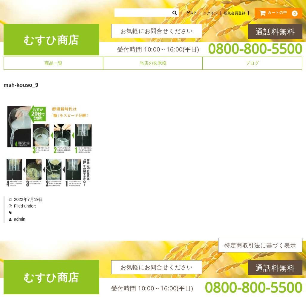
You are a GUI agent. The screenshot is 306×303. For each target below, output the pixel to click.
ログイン (210, 13)
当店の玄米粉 (153, 63)
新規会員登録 (234, 13)
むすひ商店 (51, 40)
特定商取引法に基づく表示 (260, 245)
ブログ (252, 63)
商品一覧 (53, 63)
